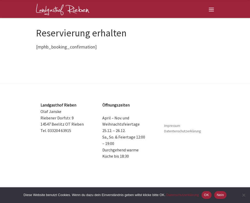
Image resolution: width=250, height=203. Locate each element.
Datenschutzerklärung (182, 195)
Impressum (172, 126)
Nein (220, 195)
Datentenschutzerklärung (182, 131)
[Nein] (243, 195)
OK (206, 195)
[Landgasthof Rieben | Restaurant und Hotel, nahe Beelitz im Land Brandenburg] (63, 8)
